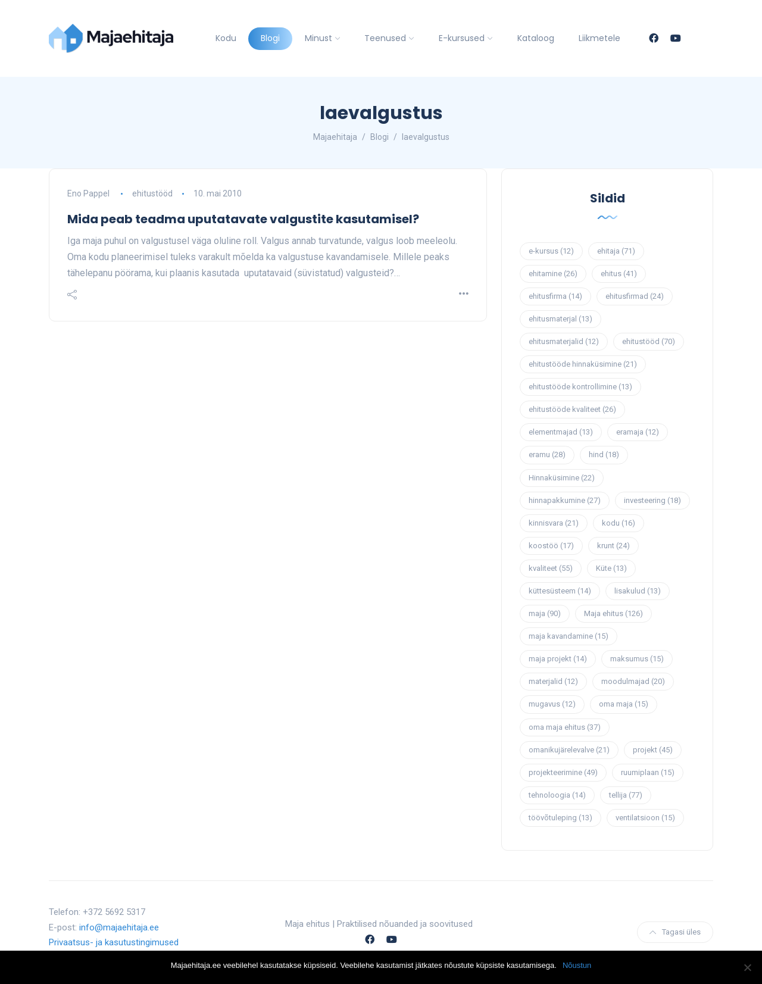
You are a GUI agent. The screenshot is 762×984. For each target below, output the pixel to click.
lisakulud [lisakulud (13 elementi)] (637, 590)
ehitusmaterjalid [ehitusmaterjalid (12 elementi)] (564, 341)
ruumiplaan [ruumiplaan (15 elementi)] (647, 772)
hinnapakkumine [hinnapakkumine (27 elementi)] (565, 500)
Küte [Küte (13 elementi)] (611, 568)
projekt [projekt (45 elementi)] (653, 749)
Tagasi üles (675, 931)
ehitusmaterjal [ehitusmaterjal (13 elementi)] (560, 318)
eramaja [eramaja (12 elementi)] (637, 431)
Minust (318, 38)
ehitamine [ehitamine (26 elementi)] (553, 273)
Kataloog (535, 38)
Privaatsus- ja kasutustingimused (114, 942)
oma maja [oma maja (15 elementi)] (623, 703)
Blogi (270, 38)
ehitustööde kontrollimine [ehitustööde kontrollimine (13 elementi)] (580, 386)
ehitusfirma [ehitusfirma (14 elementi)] (555, 296)
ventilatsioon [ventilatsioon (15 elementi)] (645, 817)
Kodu (226, 38)
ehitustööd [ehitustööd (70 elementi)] (648, 341)
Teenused (385, 38)
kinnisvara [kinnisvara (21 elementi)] (554, 522)
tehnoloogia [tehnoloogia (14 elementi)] (557, 795)
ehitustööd (152, 193)
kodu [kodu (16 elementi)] (618, 522)
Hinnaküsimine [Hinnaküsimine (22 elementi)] (562, 477)
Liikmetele (599, 38)
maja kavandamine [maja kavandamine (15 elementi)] (568, 636)
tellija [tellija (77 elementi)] (625, 795)
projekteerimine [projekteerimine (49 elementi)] (563, 772)
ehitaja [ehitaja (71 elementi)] (616, 250)
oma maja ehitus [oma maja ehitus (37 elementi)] (565, 727)
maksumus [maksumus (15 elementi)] (637, 658)
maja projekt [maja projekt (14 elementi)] (558, 658)
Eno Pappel (88, 193)
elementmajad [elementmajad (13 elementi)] (561, 431)
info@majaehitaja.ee (119, 927)
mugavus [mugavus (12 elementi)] (552, 703)
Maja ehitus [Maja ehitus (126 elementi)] (613, 613)
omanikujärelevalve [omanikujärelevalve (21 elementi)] (569, 749)
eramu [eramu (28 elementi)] (547, 454)
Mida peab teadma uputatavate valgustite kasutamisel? (243, 219)
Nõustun (577, 965)
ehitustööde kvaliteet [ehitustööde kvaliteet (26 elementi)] (572, 409)
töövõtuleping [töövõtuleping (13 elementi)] (560, 817)
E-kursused (462, 38)
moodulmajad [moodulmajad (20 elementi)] (633, 681)
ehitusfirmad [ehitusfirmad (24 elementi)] (634, 296)
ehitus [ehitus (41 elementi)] (619, 273)
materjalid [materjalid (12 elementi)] (553, 681)
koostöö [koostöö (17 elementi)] (551, 545)
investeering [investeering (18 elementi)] (652, 500)
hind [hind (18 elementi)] (604, 454)
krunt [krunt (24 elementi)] (613, 545)
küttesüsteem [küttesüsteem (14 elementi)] (560, 590)
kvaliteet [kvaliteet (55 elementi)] (551, 568)
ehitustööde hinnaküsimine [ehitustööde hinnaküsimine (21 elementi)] (583, 364)
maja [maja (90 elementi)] (545, 613)
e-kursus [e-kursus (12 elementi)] (551, 250)
